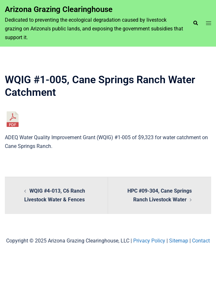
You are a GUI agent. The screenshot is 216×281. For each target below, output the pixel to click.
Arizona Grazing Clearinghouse (59, 9)
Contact (201, 241)
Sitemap (178, 241)
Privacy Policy (149, 241)
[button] (195, 23)
